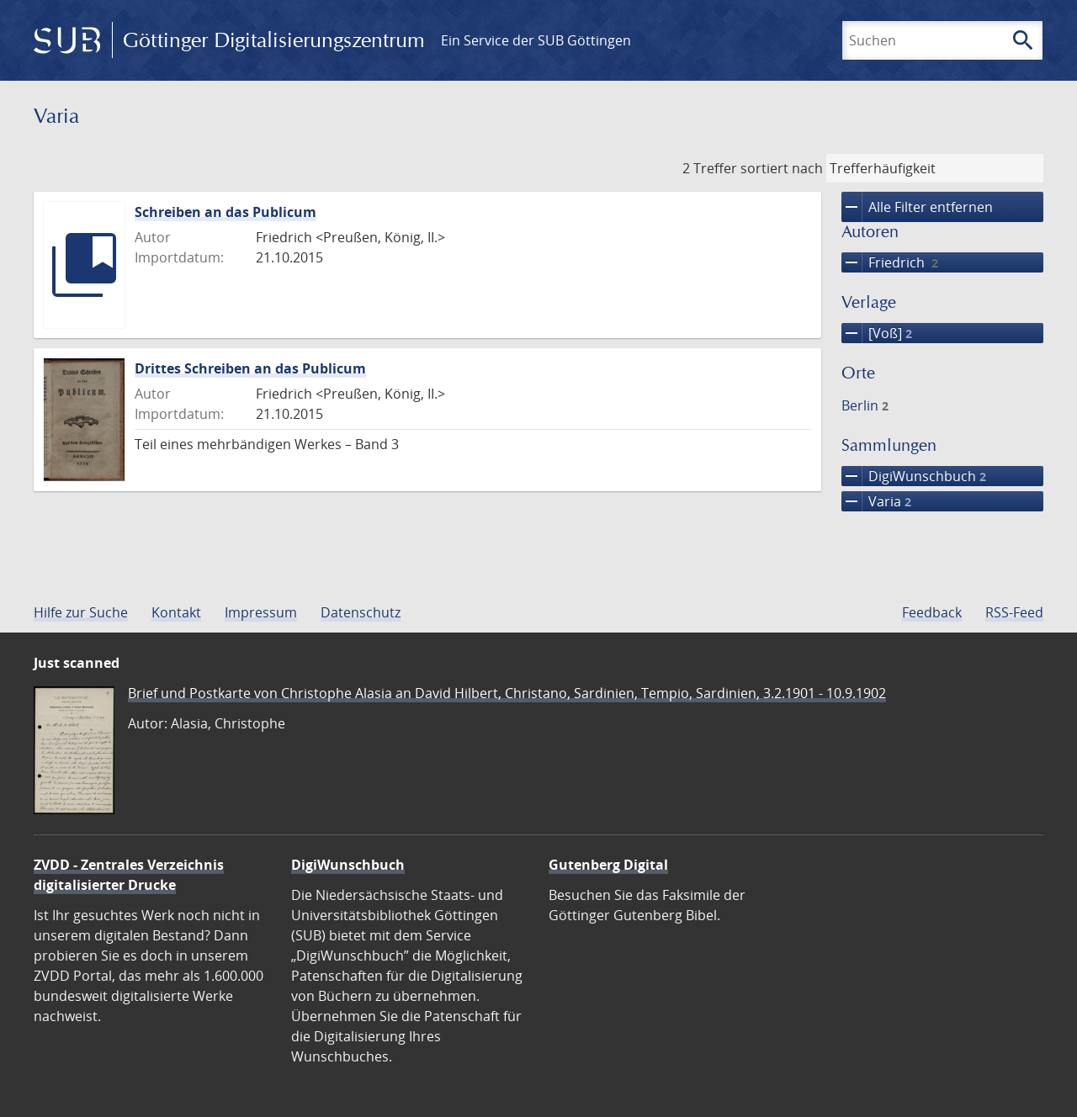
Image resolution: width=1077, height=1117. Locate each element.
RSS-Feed (1014, 612)
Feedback (932, 612)
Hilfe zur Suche (81, 612)
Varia (876, 501)
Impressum (261, 612)
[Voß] (876, 333)
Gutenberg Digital (608, 864)
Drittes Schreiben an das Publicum (250, 368)
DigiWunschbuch (913, 476)
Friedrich (889, 262)
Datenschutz (361, 612)
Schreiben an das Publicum (225, 212)
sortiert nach (781, 168)
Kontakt (176, 612)
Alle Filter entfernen (917, 207)
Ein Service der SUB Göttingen (536, 40)
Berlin (865, 405)
